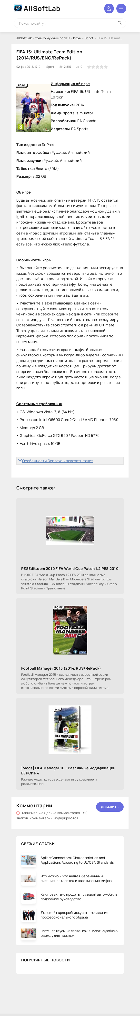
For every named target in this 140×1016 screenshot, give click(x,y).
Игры (77, 38)
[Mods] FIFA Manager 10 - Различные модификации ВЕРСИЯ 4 (68, 770)
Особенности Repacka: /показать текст (57, 460)
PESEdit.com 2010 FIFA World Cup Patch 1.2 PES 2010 (70, 568)
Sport (89, 38)
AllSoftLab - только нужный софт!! (43, 38)
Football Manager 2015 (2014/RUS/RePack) (61, 668)
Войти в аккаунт (109, 8)
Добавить (110, 807)
